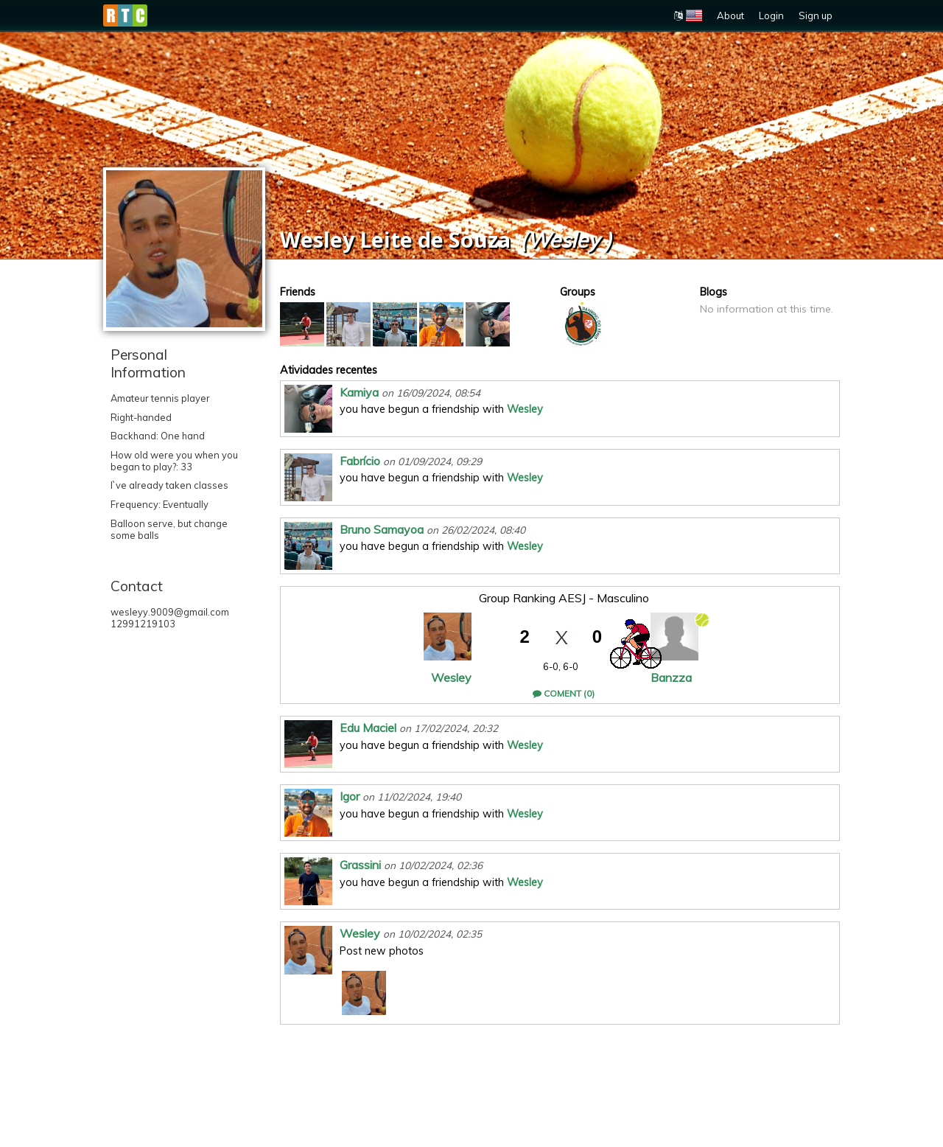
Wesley (525, 409)
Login (771, 15)
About (730, 15)
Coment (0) (564, 693)
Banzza (671, 677)
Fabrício (360, 460)
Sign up (815, 15)
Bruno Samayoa (382, 529)
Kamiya (359, 392)
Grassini (360, 864)
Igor (350, 796)
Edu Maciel (368, 727)
